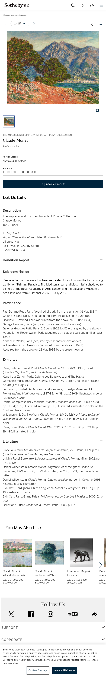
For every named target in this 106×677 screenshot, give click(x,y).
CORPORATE (11, 640)
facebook (31, 614)
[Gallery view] (97, 110)
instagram (50, 614)
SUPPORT (9, 628)
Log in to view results (53, 184)
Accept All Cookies (64, 670)
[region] (53, 660)
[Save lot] (92, 24)
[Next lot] (34, 23)
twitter (11, 614)
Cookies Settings (37, 670)
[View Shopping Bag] (92, 5)
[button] (53, 67)
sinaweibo (94, 614)
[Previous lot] (5, 23)
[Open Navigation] (101, 5)
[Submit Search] (73, 5)
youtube (73, 614)
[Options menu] (20, 23)
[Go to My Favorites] (82, 5)
